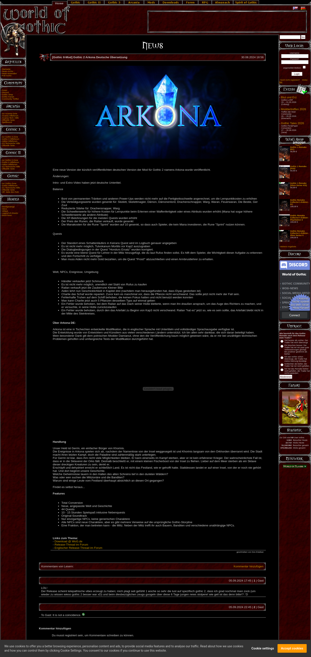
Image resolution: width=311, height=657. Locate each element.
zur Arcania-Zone (9, 114)
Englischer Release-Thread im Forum (78, 547)
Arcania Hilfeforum (10, 116)
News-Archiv (7, 71)
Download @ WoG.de (69, 541)
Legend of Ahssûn (10, 213)
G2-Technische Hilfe (11, 167)
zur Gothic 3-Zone (10, 137)
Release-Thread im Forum (71, 544)
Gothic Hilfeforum (9, 186)
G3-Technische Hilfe (11, 143)
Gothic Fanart (8, 97)
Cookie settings (262, 649)
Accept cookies (292, 649)
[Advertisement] (227, 21)
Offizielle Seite (8, 120)
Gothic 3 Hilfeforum (10, 139)
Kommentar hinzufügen (248, 566)
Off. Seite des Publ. (10, 192)
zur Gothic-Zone (9, 183)
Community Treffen (10, 99)
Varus (4, 209)
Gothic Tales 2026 (292, 123)
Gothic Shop (7, 95)
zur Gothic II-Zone (10, 160)
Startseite (6, 69)
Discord (5, 92)
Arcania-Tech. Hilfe (10, 118)
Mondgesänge (8, 207)
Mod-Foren (7, 215)
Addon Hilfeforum (9, 141)
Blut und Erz (289, 97)
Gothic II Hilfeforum (10, 162)
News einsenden (9, 73)
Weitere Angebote (288, 247)
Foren (4, 90)
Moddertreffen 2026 (293, 109)
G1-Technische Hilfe (11, 188)
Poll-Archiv (7, 76)
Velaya (5, 211)
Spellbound (7, 122)
